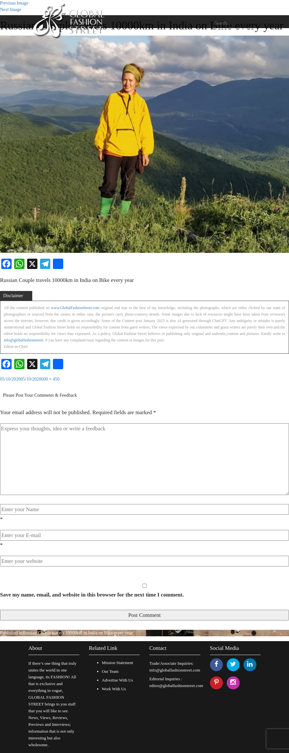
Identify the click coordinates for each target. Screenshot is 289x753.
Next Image (10, 9)
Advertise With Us (117, 680)
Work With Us (114, 688)
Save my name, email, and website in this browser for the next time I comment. (92, 595)
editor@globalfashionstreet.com (176, 685)
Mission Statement (117, 662)
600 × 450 (50, 379)
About (35, 648)
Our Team (110, 671)
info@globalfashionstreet (23, 340)
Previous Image (14, 3)
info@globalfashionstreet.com (174, 670)
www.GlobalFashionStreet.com (75, 308)
